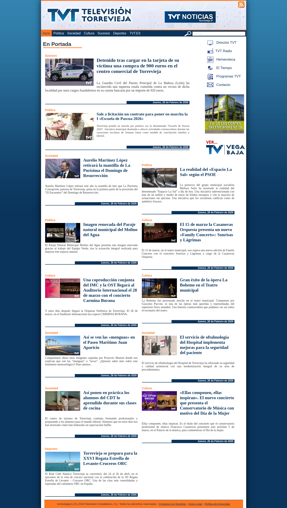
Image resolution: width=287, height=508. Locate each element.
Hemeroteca (220, 59)
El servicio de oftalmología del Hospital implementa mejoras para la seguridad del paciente (204, 345)
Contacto (218, 85)
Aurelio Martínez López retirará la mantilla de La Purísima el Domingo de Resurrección (106, 168)
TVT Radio (219, 51)
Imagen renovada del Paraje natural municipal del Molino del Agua (110, 229)
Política (58, 33)
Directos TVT (221, 43)
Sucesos (104, 33)
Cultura (89, 33)
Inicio (46, 33)
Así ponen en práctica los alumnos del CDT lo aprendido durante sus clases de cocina (109, 400)
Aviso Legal (195, 504)
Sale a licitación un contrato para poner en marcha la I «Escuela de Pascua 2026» (142, 116)
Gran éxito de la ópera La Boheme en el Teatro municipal (203, 285)
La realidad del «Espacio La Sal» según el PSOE (206, 172)
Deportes (119, 33)
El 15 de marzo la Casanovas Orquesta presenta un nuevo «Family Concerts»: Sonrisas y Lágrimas (206, 232)
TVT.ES (134, 33)
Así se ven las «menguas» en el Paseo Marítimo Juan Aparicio (109, 342)
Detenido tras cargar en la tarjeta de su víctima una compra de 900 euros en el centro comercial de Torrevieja (138, 65)
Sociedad (74, 33)
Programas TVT (223, 76)
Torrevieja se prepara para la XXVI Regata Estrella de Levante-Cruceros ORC (110, 458)
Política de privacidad (217, 504)
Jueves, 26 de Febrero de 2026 (170, 102)
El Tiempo (219, 68)
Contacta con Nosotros (172, 504)
